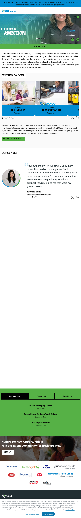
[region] (40, 508)
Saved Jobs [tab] (67, 396)
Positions (17, 113)
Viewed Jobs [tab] (41, 396)
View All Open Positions (12, 139)
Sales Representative (40, 423)
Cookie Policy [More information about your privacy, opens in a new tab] (69, 510)
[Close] (77, 502)
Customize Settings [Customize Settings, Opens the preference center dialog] (32, 514)
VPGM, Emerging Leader (40, 406)
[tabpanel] (40, 416)
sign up (7, 452)
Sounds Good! (48, 514)
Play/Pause (78, 17)
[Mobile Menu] (78, 10)
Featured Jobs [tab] (14, 396)
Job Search (39, 47)
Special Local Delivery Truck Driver (40, 414)
